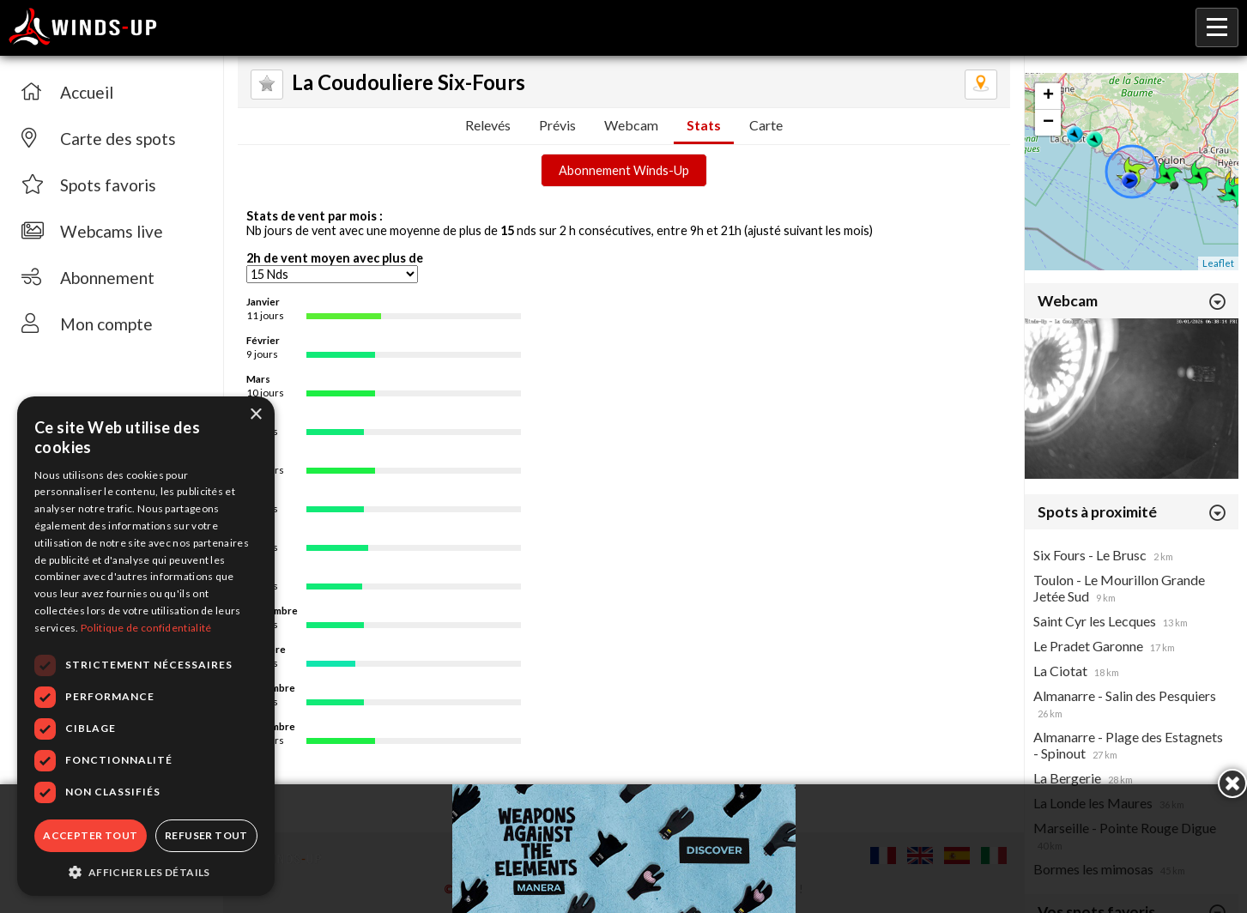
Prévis (557, 125)
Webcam (631, 125)
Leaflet (1218, 263)
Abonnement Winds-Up (624, 170)
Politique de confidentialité (146, 627)
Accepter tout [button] (90, 835)
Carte (766, 125)
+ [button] (1048, 96)
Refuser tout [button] (206, 835)
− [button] (1048, 123)
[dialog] (146, 646)
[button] (145, 871)
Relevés (488, 125)
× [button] (255, 414)
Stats (704, 125)
